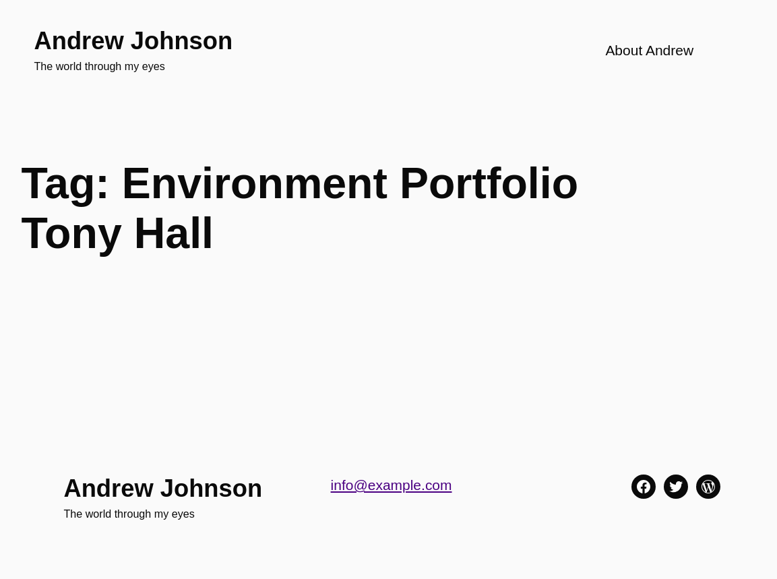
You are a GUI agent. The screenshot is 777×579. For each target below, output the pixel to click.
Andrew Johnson (133, 41)
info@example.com (391, 485)
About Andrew (649, 50)
